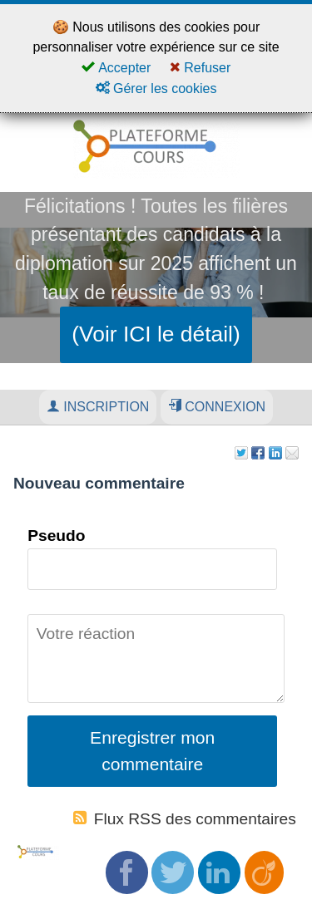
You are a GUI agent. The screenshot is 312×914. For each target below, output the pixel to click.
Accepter (116, 67)
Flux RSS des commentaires (184, 819)
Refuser (200, 67)
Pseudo (56, 535)
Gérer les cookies (156, 88)
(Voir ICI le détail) (156, 334)
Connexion (216, 406)
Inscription (98, 406)
